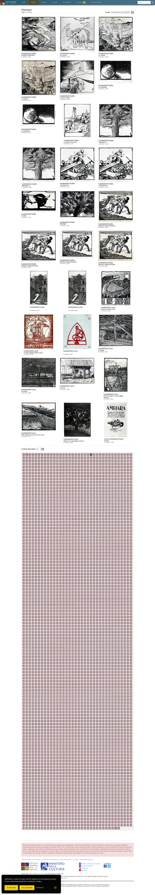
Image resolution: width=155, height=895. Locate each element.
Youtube (82, 870)
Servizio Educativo (86, 866)
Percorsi (80, 2)
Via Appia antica (96, 2)
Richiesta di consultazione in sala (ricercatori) (57, 859)
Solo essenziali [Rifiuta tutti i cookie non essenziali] (27, 887)
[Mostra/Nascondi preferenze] (40, 887)
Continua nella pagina (28, 449)
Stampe (33, 2)
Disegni (54, 2)
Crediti (76, 859)
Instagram (83, 868)
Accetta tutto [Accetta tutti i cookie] (11, 887)
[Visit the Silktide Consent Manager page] (55, 887)
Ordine (107, 12)
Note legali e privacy (86, 859)
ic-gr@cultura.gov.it (61, 878)
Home (23, 2)
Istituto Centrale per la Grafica (31, 859)
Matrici (44, 2)
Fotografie (67, 2)
